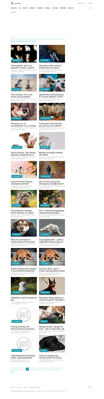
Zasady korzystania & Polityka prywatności (57, 391)
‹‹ (12, 369)
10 (53, 369)
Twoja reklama (80, 3)
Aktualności (17, 60)
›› (12, 372)
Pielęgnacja (16, 234)
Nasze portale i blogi (34, 387)
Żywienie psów (45, 118)
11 (57, 369)
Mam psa (43, 321)
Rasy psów (16, 263)
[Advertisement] (52, 23)
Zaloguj (90, 3)
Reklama (19, 387)
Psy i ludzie (44, 60)
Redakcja (13, 387)
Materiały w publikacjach (42, 391)
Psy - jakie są (16, 118)
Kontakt (25, 387)
